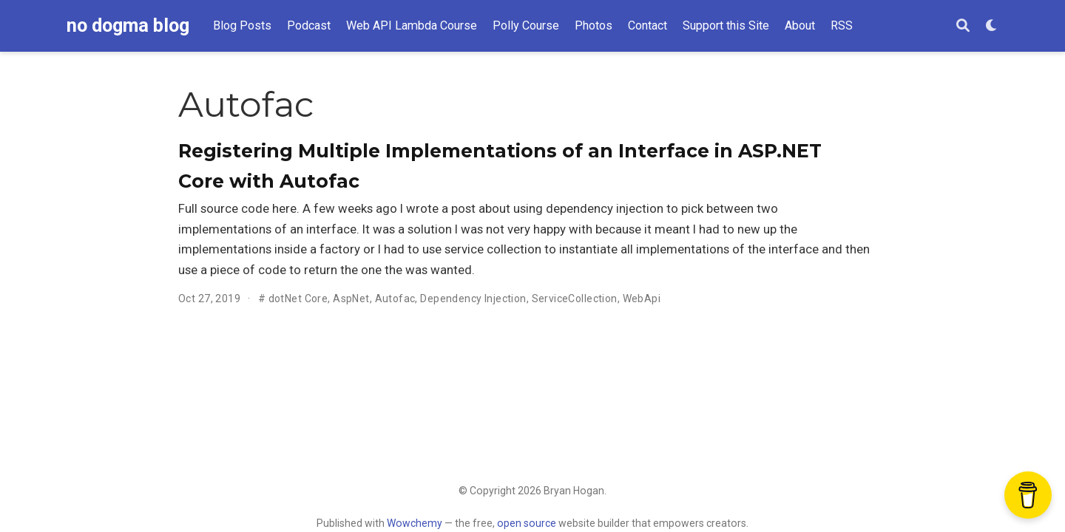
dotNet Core (298, 298)
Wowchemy (414, 523)
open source (526, 523)
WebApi (642, 298)
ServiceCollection (575, 298)
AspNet (351, 298)
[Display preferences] (991, 26)
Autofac (395, 298)
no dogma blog (128, 25)
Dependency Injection (473, 298)
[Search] (963, 26)
